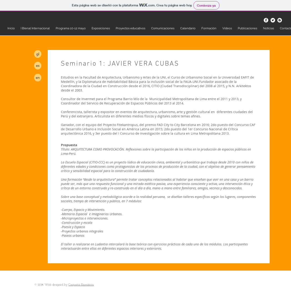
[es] (37, 65)
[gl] (37, 54)
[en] (37, 77)
